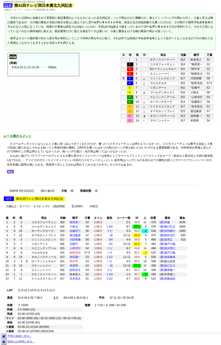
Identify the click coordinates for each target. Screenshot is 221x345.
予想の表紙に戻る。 (16, 336)
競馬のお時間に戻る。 (17, 342)
